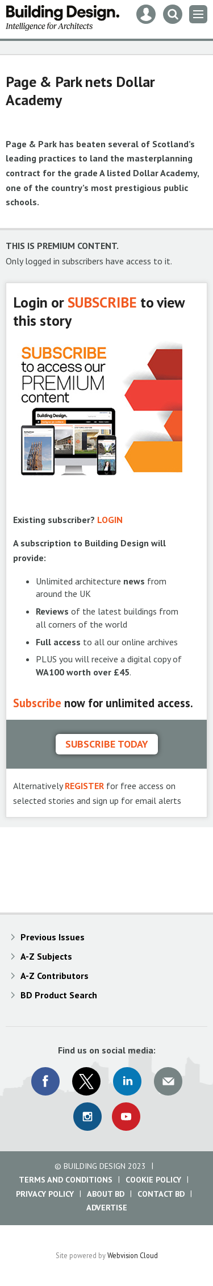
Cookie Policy (153, 1180)
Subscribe (37, 703)
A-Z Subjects (46, 956)
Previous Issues (52, 937)
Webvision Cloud (132, 1255)
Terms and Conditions (65, 1180)
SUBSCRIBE (102, 302)
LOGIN (110, 519)
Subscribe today (106, 743)
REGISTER (84, 785)
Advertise (106, 1207)
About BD (105, 1194)
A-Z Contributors (54, 975)
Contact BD (161, 1194)
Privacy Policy (45, 1194)
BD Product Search (58, 995)
